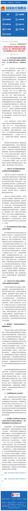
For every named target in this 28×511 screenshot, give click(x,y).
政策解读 (16, 41)
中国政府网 (10, 2)
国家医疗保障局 (6, 499)
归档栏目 (7, 41)
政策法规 (11, 41)
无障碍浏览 (18, 2)
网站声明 (19, 499)
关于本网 (13, 499)
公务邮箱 (3, 2)
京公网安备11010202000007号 (15, 504)
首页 (3, 41)
